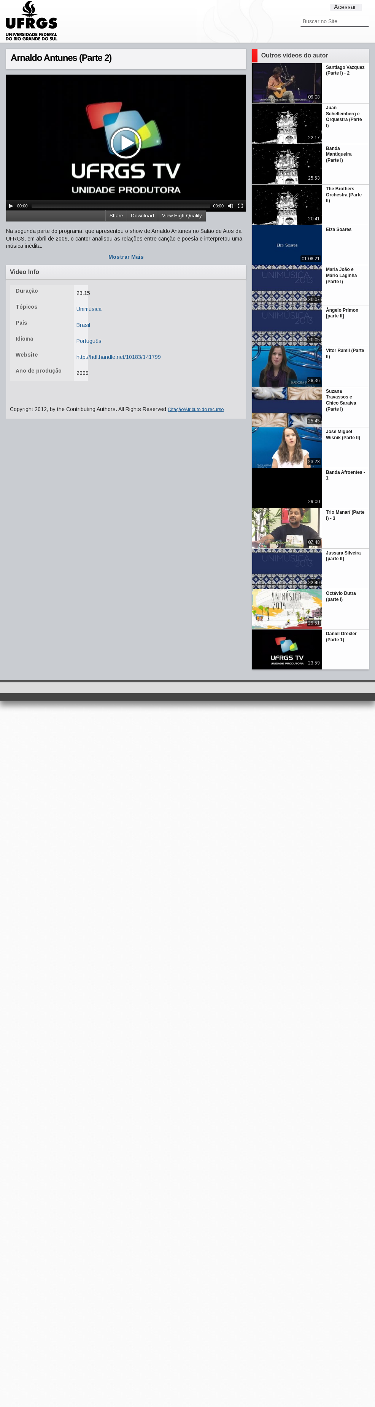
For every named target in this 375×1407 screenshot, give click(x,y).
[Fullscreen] (240, 206)
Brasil (83, 325)
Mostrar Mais (126, 257)
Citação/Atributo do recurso (196, 409)
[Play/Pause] (11, 206)
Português (89, 341)
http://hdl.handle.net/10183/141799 (118, 357)
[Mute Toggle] (230, 206)
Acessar (345, 7)
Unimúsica (89, 309)
